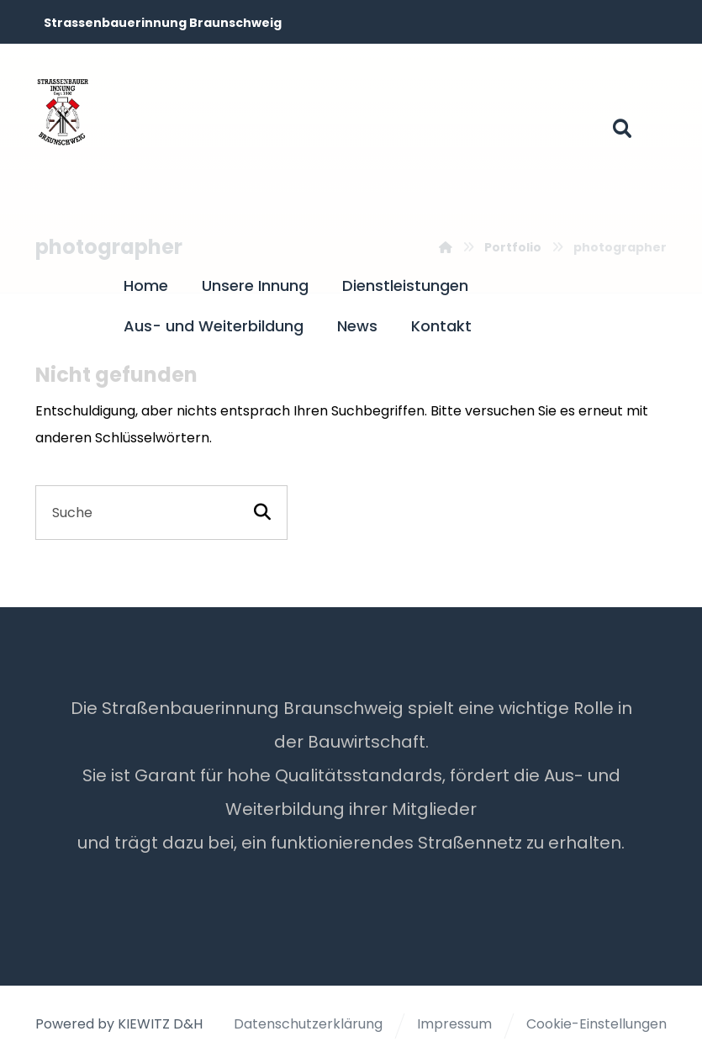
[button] (622, 128)
